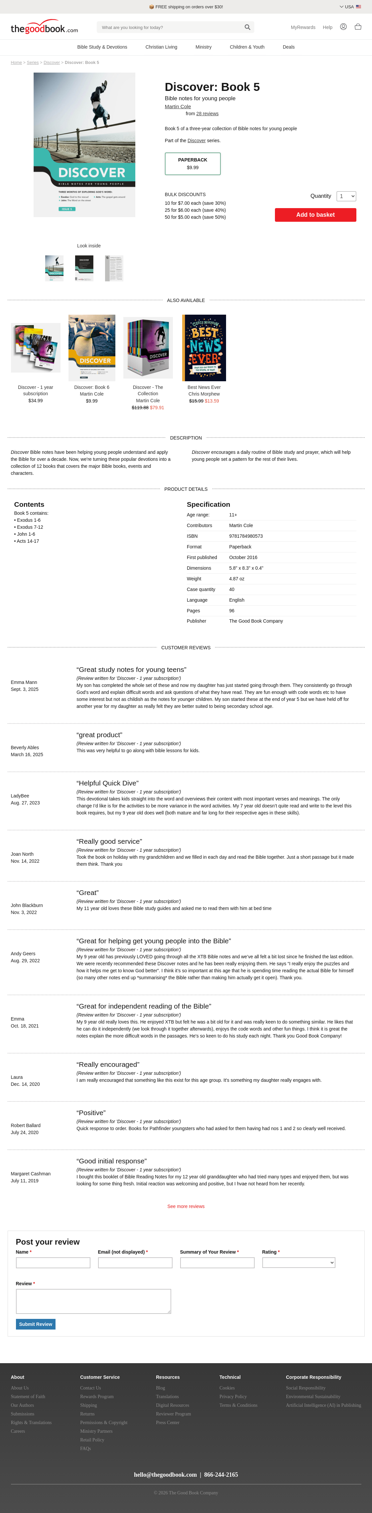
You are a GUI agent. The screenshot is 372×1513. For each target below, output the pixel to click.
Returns (87, 1413)
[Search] (247, 27)
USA (353, 6)
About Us (20, 1387)
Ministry (203, 47)
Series (33, 62)
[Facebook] (55, 1471)
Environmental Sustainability (313, 1396)
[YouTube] (30, 1471)
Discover (52, 62)
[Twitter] (43, 1471)
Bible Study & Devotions (102, 47)
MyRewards (303, 27)
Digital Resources (172, 1405)
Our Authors (22, 1405)
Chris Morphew (204, 394)
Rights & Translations (31, 1422)
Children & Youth (247, 47)
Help (327, 27)
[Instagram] (66, 1471)
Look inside (84, 245)
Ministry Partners (96, 1431)
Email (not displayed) (123, 1252)
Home (16, 62)
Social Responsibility (305, 1387)
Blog (160, 1387)
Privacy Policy (233, 1396)
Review (25, 1283)
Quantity (333, 196)
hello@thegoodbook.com (165, 1474)
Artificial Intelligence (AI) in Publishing (323, 1405)
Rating (271, 1252)
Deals (289, 47)
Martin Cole (178, 106)
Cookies (227, 1387)
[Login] (343, 27)
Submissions (23, 1413)
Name (24, 1252)
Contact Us (90, 1387)
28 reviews (207, 113)
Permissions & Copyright (103, 1422)
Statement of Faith (28, 1396)
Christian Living (162, 47)
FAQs (85, 1448)
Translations (167, 1396)
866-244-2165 (221, 1474)
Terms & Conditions (238, 1405)
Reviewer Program (173, 1413)
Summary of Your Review (209, 1252)
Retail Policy (92, 1439)
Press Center (167, 1422)
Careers (18, 1431)
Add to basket (315, 214)
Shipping (88, 1405)
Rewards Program (97, 1396)
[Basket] (358, 28)
